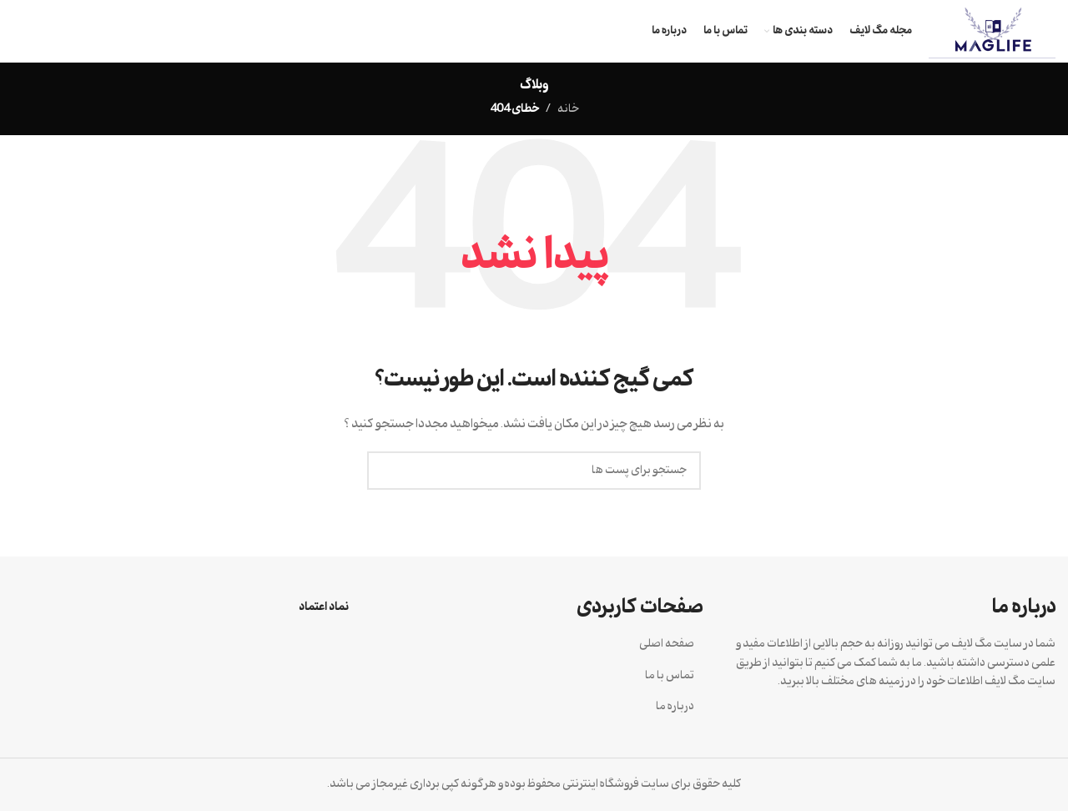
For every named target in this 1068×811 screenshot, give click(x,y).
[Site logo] (992, 31)
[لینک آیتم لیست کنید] (533, 644)
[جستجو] (534, 470)
